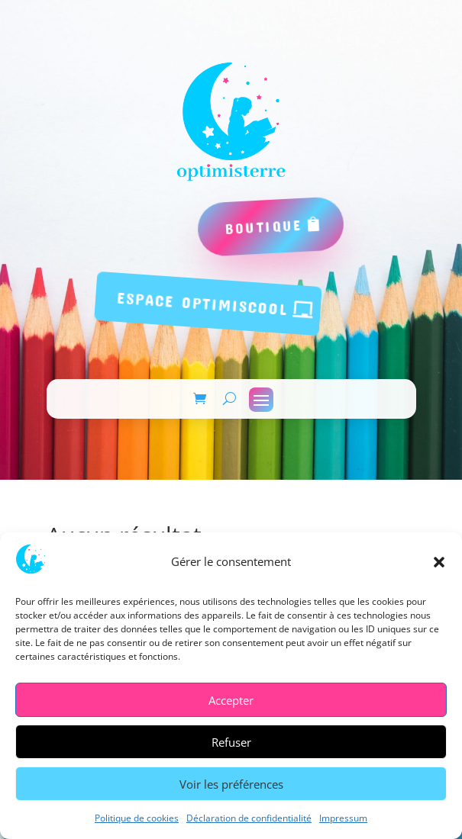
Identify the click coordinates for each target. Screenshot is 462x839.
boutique (263, 226)
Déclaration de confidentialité (249, 818)
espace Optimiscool (202, 303)
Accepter (231, 700)
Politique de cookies (137, 818)
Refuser (231, 742)
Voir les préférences (231, 784)
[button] (439, 562)
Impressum (343, 818)
